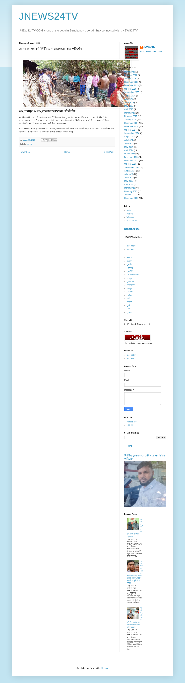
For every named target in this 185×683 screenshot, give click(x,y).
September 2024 (131, 133)
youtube (130, 249)
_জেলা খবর (130, 281)
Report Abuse (132, 229)
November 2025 (131, 85)
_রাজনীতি (130, 268)
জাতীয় (129, 210)
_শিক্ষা (129, 309)
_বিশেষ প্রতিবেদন (133, 274)
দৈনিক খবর (130, 217)
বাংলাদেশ (130, 261)
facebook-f (131, 246)
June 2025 (129, 102)
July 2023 (128, 174)
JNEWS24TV (48, 16)
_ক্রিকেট (130, 292)
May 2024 (128, 147)
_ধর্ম (128, 305)
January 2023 (130, 195)
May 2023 (128, 181)
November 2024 (131, 126)
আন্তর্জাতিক (131, 285)
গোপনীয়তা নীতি (132, 422)
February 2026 (130, 75)
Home (67, 152)
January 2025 (130, 119)
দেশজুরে (129, 278)
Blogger (104, 668)
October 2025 (130, 89)
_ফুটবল (129, 295)
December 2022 (131, 198)
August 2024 (130, 136)
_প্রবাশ (129, 312)
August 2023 (130, 171)
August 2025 (130, 96)
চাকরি (128, 298)
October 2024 (130, 130)
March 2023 (129, 188)
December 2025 (131, 82)
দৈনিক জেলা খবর (132, 221)
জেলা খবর (29, 144)
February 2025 (130, 116)
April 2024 (128, 150)
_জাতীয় (129, 264)
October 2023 (130, 164)
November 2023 (131, 160)
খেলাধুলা (129, 288)
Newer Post (25, 152)
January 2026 (130, 79)
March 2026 (129, 72)
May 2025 (128, 106)
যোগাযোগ (130, 425)
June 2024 (129, 143)
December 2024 (131, 123)
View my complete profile (151, 51)
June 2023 (129, 177)
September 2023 (131, 167)
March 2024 (129, 154)
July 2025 (128, 99)
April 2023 (128, 184)
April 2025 (128, 109)
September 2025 (131, 92)
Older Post (108, 152)
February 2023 (130, 191)
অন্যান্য (129, 302)
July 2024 (128, 140)
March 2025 (129, 113)
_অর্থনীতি (130, 271)
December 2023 (131, 157)
